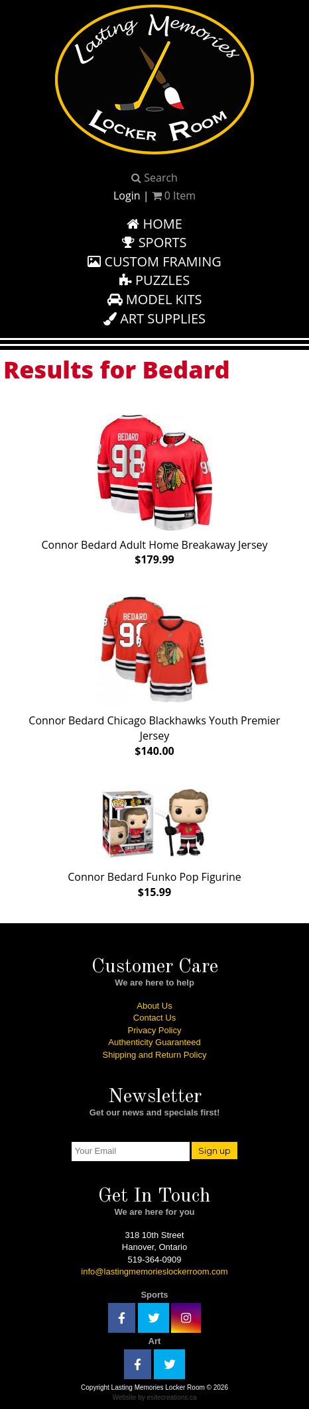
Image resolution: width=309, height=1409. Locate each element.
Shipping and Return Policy (155, 1055)
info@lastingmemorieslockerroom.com (154, 1271)
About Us (154, 1006)
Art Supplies (154, 318)
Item (174, 195)
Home (154, 224)
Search (154, 177)
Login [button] (127, 195)
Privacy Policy (155, 1030)
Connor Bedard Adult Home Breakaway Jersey (154, 487)
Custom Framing (154, 261)
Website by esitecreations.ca (154, 1397)
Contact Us (154, 1018)
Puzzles (154, 280)
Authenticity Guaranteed (154, 1042)
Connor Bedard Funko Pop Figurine (154, 839)
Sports (154, 242)
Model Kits (154, 299)
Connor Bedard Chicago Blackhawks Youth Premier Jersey (154, 672)
